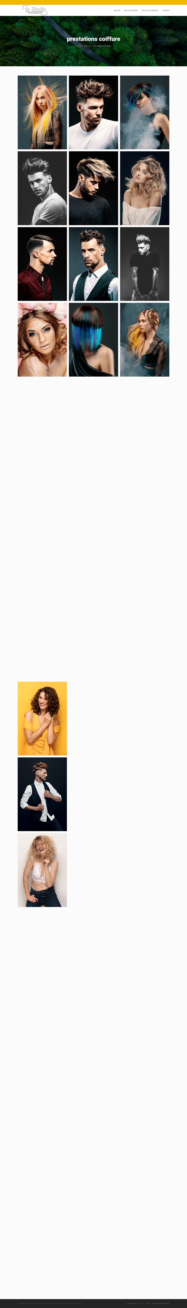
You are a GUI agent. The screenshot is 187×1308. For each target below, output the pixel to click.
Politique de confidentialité (160, 1303)
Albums (87, 46)
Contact (165, 10)
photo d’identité (131, 10)
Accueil (117, 10)
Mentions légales (132, 1303)
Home (78, 46)
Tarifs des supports (150, 10)
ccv (141, 1303)
